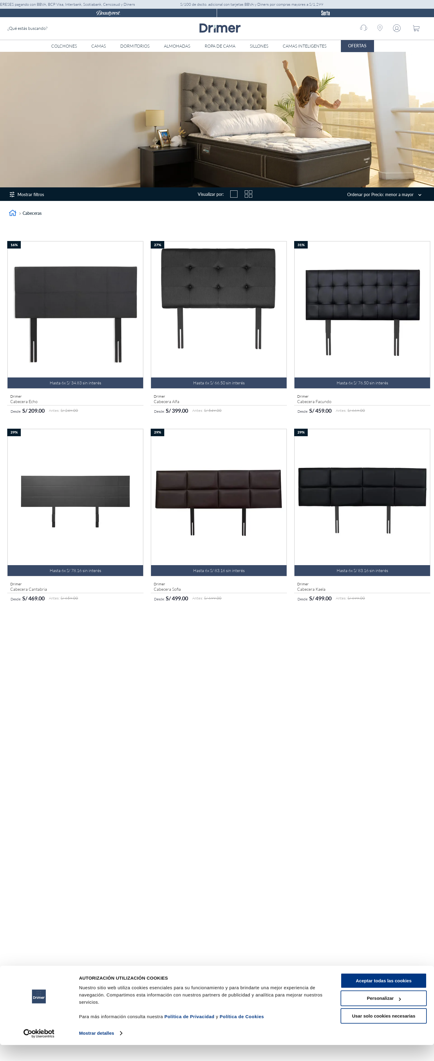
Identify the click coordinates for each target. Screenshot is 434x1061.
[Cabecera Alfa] (219, 329)
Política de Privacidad (189, 1032)
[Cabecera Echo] (75, 329)
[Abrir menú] (385, 46)
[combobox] (53, 28)
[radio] (234, 194)
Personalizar (384, 1014)
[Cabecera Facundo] (362, 329)
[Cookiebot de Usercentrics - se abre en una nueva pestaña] (39, 1049)
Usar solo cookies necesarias (383, 1031)
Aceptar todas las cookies (383, 996)
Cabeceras (32, 213)
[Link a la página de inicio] (13, 214)
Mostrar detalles (96, 1049)
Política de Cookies (242, 1032)
